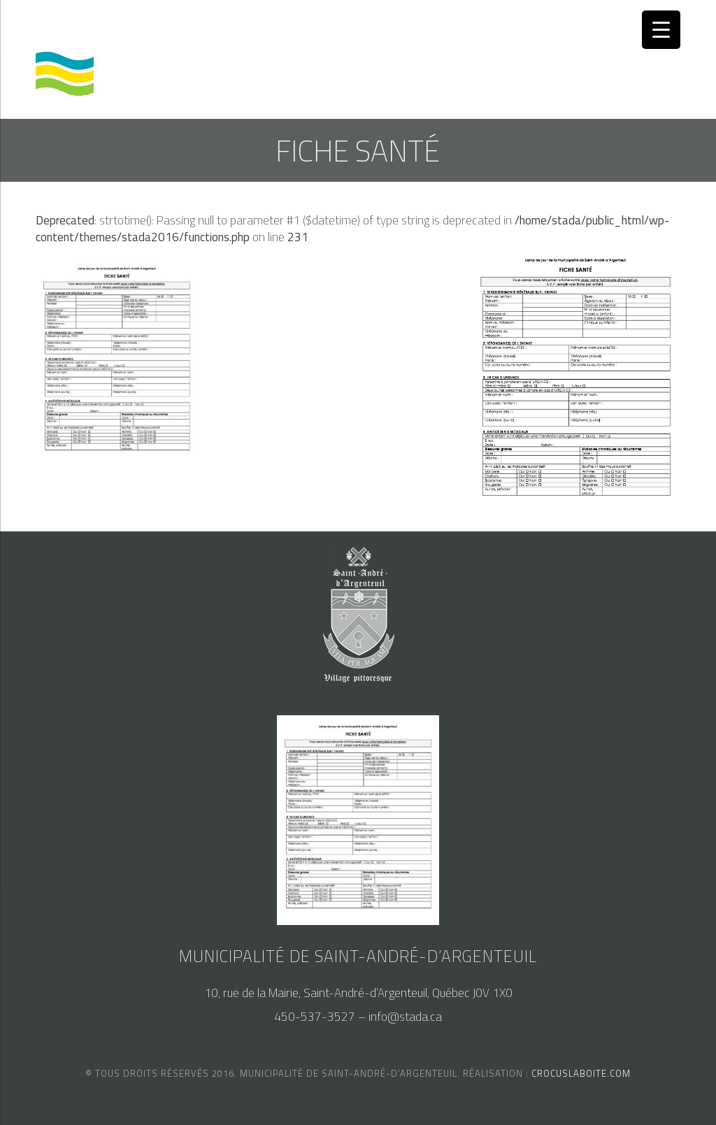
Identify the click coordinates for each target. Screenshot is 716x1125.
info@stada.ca (405, 1017)
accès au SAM (152, 25)
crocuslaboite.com (581, 1073)
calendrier (67, 25)
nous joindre (243, 25)
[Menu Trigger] (661, 29)
